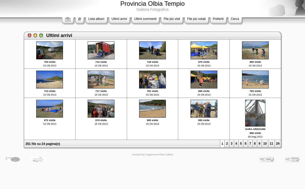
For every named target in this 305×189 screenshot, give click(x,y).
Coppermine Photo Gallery (159, 154)
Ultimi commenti (145, 19)
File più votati (196, 19)
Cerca (235, 19)
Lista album (96, 19)
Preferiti (218, 19)
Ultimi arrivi (119, 19)
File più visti (172, 19)
